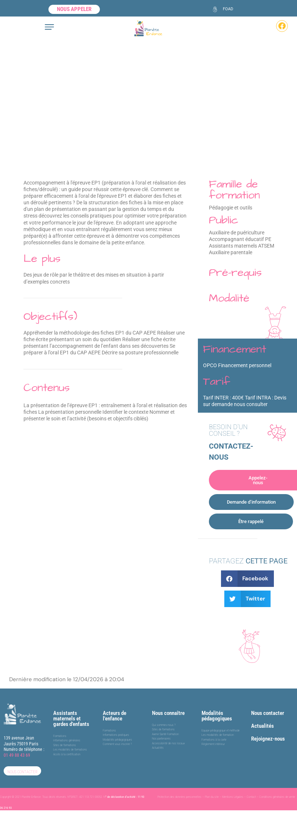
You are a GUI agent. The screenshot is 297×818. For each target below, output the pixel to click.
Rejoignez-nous (268, 738)
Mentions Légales (232, 797)
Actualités (262, 726)
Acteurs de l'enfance (114, 716)
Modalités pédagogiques (217, 716)
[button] (247, 578)
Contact (251, 797)
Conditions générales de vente (277, 797)
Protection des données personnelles (179, 797)
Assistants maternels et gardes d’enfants (71, 718)
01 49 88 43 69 (17, 755)
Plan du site (212, 797)
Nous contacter (267, 713)
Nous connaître (168, 713)
